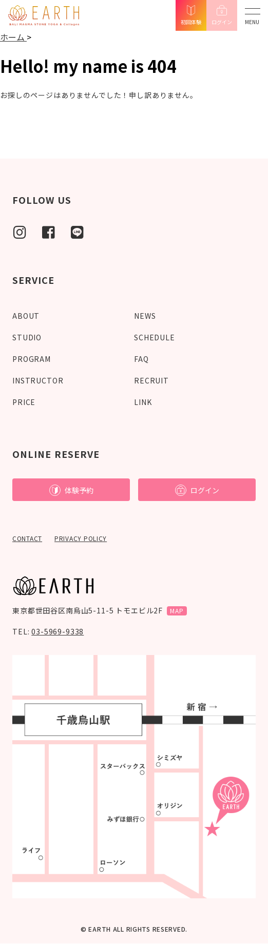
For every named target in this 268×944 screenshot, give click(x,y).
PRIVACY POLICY (80, 538)
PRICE (23, 402)
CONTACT (27, 538)
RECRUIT (151, 380)
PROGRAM (31, 359)
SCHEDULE (154, 337)
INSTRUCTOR (37, 380)
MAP (177, 610)
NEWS (145, 316)
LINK (142, 402)
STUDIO (27, 337)
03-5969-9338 (57, 631)
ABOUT (26, 316)
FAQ (141, 359)
